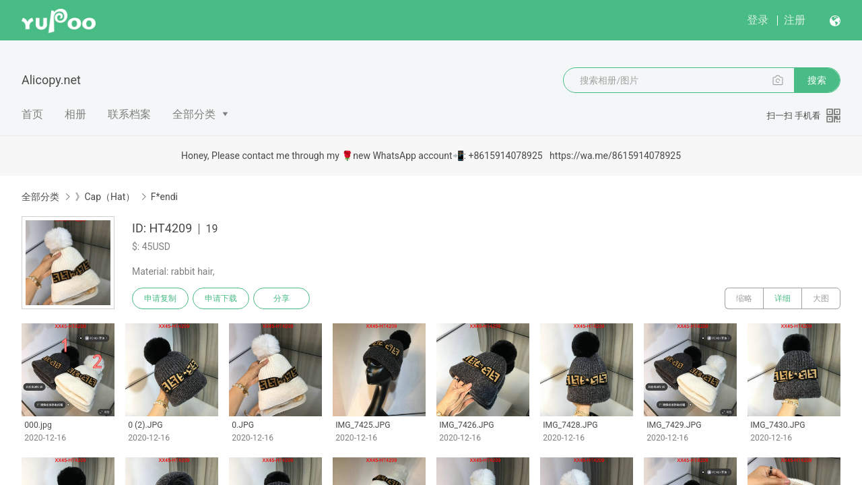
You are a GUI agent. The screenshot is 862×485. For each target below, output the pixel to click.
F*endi (164, 196)
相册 (75, 114)
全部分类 (194, 114)
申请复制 (160, 298)
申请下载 (221, 298)
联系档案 (129, 114)
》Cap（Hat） (105, 196)
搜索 (816, 80)
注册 (794, 19)
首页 (32, 114)
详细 (782, 298)
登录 (757, 19)
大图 (821, 298)
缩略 (744, 298)
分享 (281, 298)
